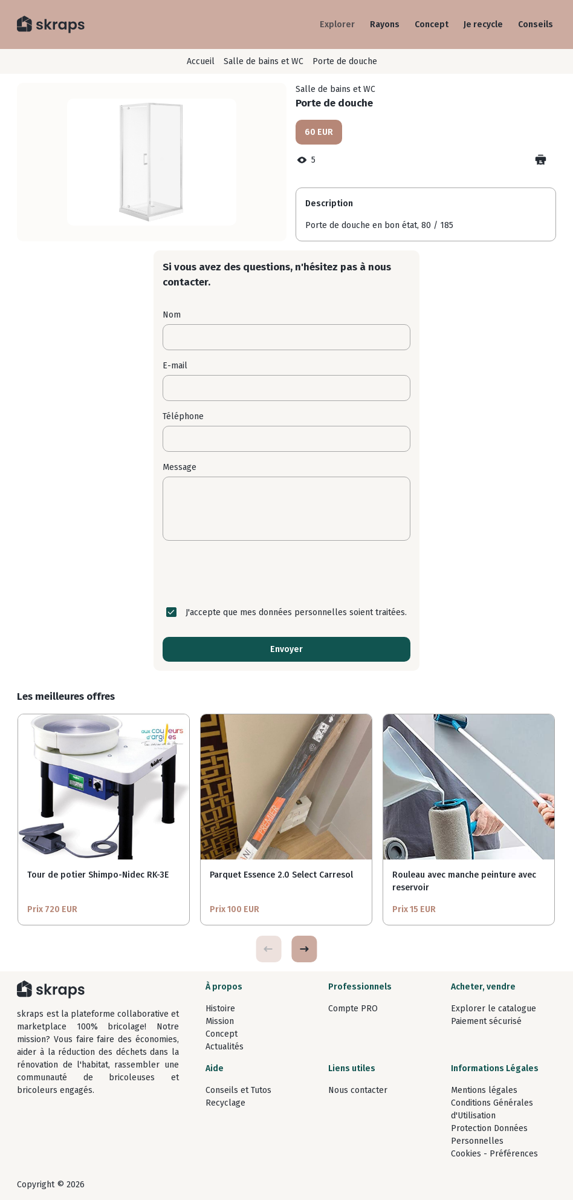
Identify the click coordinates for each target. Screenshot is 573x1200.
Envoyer (286, 649)
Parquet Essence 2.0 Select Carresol (281, 875)
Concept (431, 24)
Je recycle (483, 24)
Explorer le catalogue (493, 1008)
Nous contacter (357, 1090)
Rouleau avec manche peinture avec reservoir (464, 881)
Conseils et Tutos (238, 1090)
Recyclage (225, 1103)
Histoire (220, 1008)
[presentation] (286, 573)
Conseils (535, 24)
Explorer (337, 24)
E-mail (175, 365)
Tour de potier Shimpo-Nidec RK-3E (98, 875)
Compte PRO (353, 1008)
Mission (220, 1021)
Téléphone (183, 416)
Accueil (201, 61)
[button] (304, 949)
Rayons (385, 24)
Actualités (225, 1047)
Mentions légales (484, 1090)
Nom (172, 315)
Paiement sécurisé (486, 1021)
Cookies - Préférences (494, 1154)
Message (179, 467)
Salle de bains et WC (263, 61)
